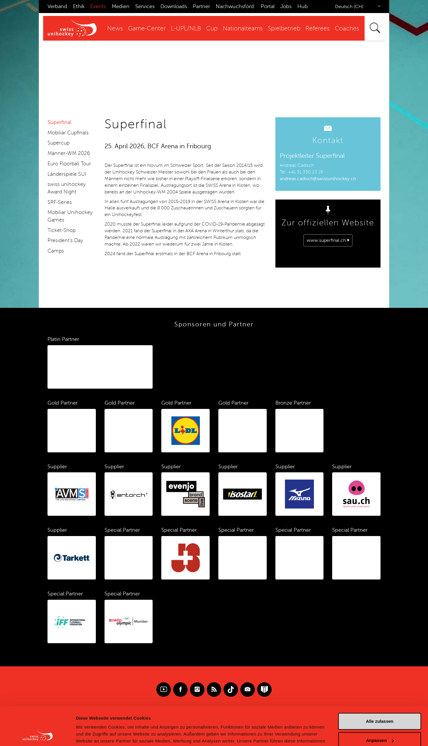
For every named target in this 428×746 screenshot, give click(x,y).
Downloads (173, 6)
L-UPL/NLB (186, 28)
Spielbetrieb (284, 28)
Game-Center (147, 28)
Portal (268, 6)
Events (98, 6)
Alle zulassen (379, 685)
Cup (211, 28)
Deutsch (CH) (349, 6)
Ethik (79, 6)
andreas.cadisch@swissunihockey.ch (318, 178)
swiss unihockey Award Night (66, 188)
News (115, 28)
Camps (55, 251)
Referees (318, 28)
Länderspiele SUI (66, 174)
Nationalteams (243, 28)
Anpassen (380, 703)
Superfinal (59, 122)
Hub (302, 6)
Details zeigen (90, 734)
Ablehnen (379, 723)
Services (145, 6)
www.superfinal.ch (326, 240)
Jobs (286, 6)
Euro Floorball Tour (69, 164)
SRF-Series (59, 202)
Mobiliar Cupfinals (68, 133)
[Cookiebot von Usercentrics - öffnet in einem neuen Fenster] (37, 734)
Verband (57, 6)
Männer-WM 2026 (68, 153)
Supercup (58, 143)
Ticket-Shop (61, 230)
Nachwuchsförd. (235, 6)
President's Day (65, 240)
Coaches (347, 28)
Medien (120, 6)
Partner (201, 6)
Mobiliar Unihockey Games (70, 216)
